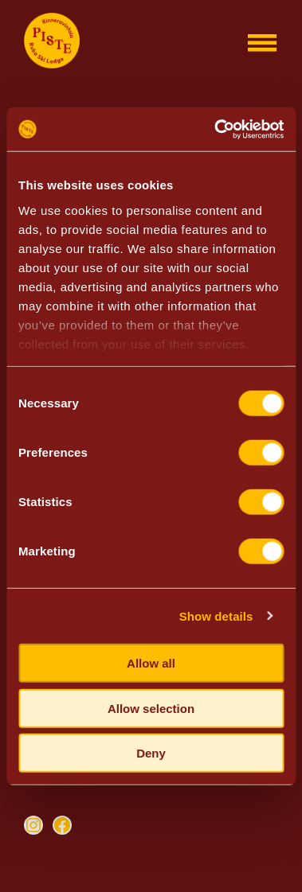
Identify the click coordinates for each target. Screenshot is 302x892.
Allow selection (151, 708)
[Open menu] (262, 43)
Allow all (151, 663)
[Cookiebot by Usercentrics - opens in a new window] (215, 129)
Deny (151, 753)
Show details (216, 615)
